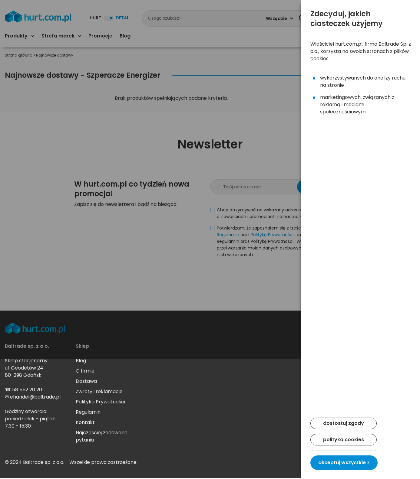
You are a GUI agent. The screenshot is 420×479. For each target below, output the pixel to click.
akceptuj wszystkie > (344, 462)
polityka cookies (343, 439)
